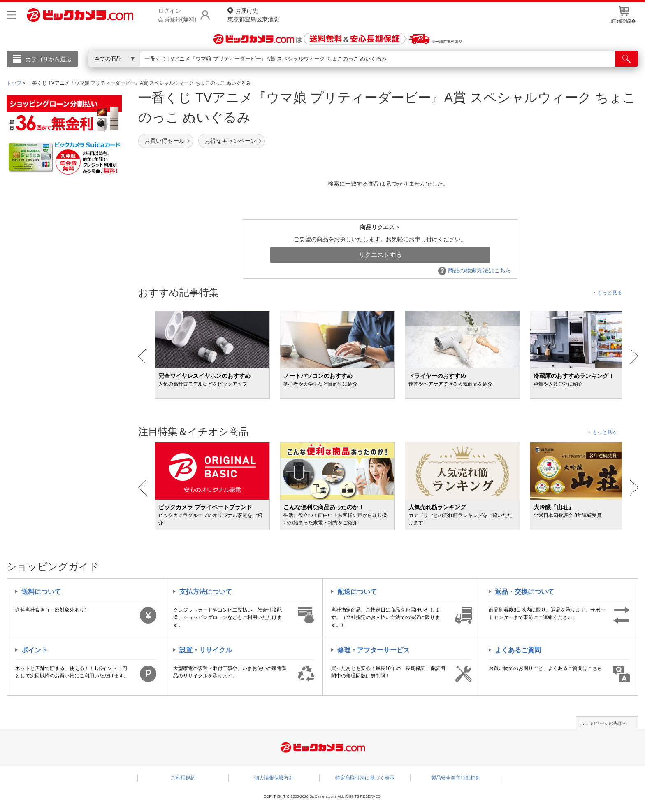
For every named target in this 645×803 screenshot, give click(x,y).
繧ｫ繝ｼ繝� (623, 15)
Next (634, 356)
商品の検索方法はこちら (474, 270)
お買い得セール (164, 140)
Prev (142, 356)
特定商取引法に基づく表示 (364, 778)
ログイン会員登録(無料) (177, 15)
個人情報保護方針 (274, 778)
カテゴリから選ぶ (49, 59)
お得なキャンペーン (230, 140)
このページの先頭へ (606, 723)
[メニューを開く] (11, 15)
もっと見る (609, 293)
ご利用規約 (183, 778)
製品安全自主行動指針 (455, 778)
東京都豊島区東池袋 (253, 15)
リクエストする (380, 254)
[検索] (626, 59)
